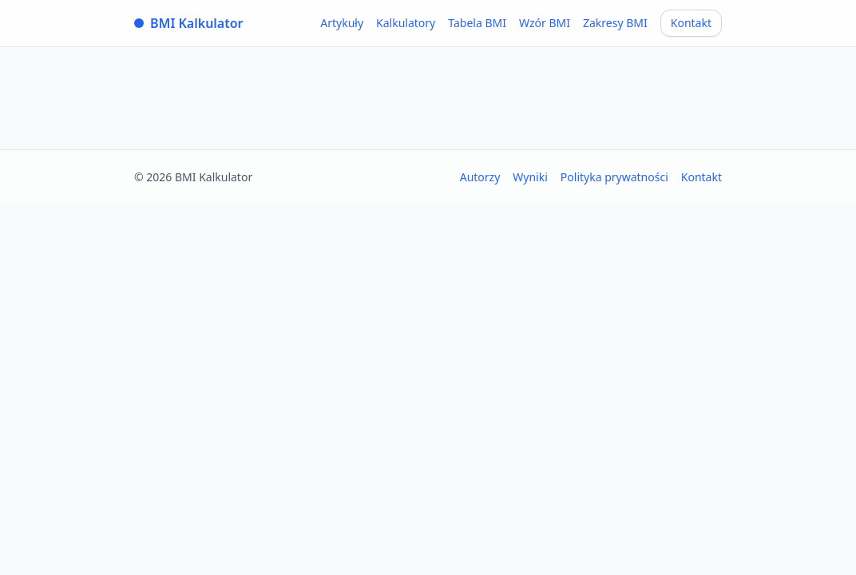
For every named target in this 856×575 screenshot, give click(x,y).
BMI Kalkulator (189, 23)
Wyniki (530, 176)
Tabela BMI (477, 22)
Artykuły (341, 22)
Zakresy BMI (615, 22)
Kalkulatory (405, 22)
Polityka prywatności (614, 176)
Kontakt (691, 22)
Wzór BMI (544, 22)
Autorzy (480, 176)
